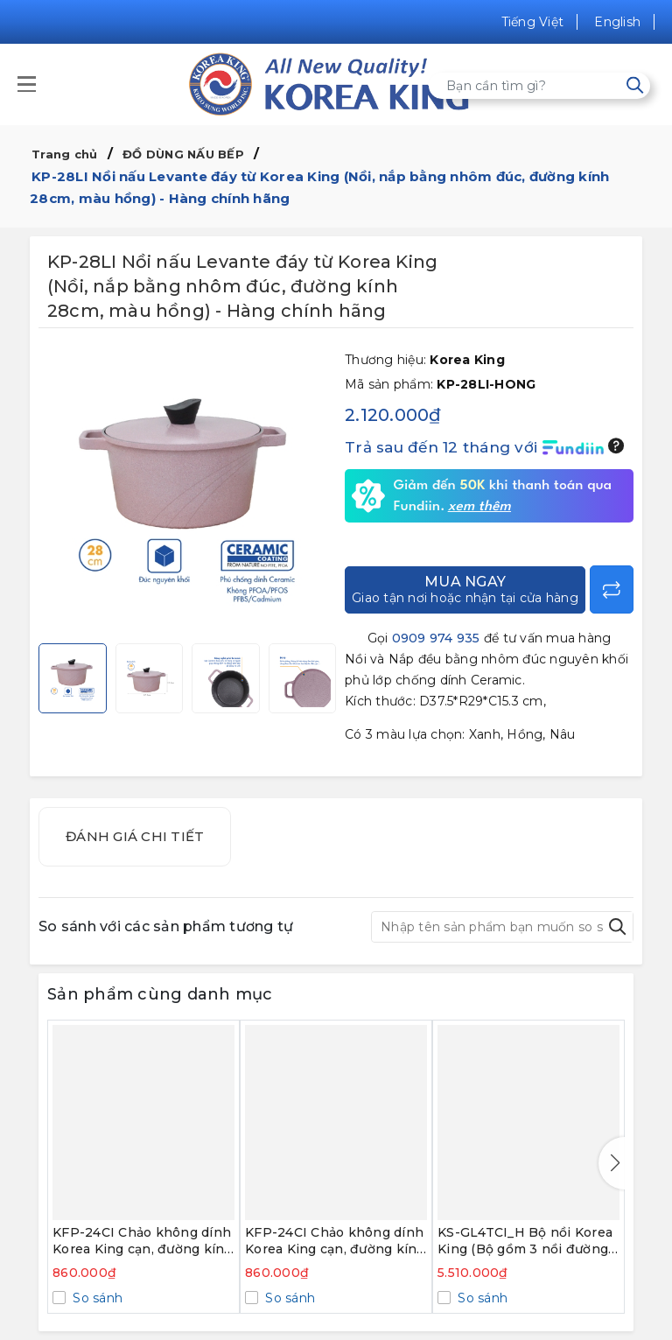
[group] (187, 490)
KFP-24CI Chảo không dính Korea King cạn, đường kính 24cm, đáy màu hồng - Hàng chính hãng (335, 1241)
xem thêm (479, 507)
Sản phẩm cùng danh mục (160, 994)
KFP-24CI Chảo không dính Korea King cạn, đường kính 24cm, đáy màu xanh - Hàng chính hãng (143, 1241)
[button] (611, 1163)
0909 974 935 (436, 638)
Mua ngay (465, 589)
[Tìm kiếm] (635, 85)
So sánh (95, 1298)
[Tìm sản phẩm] (539, 86)
